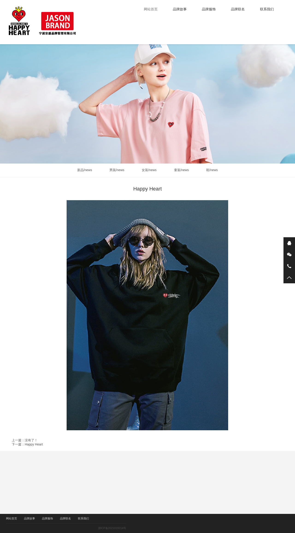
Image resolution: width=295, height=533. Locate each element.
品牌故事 (180, 9)
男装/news (118, 170)
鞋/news (213, 170)
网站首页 (151, 9)
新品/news (86, 170)
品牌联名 (238, 9)
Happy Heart (34, 444)
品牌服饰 (209, 9)
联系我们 (267, 9)
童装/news (182, 170)
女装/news (150, 170)
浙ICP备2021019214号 (118, 528)
